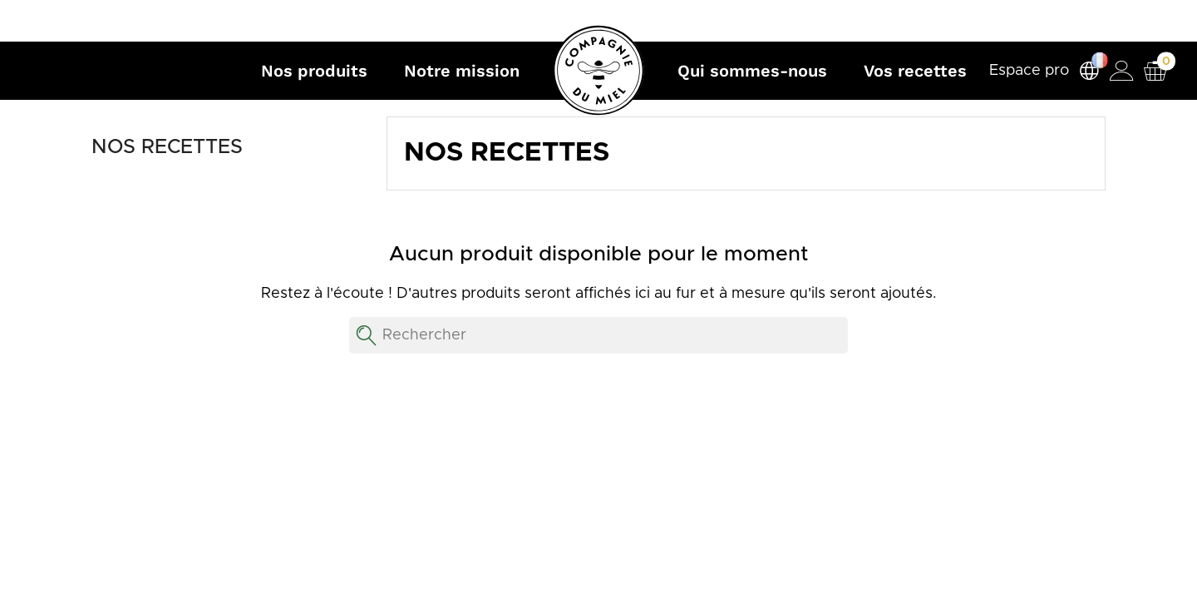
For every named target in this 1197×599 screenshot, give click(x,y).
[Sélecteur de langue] (1089, 71)
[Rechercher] (598, 335)
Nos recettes (167, 147)
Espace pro (1029, 70)
